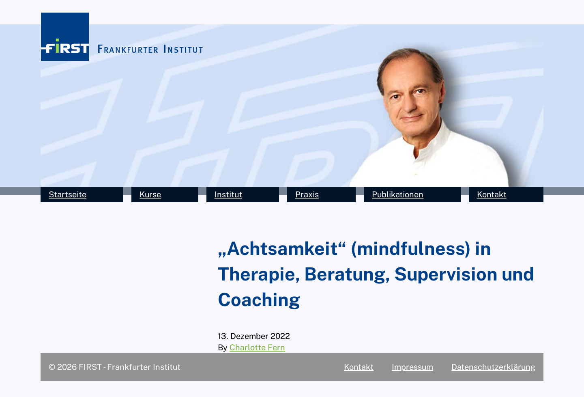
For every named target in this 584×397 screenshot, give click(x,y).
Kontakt (492, 194)
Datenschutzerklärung (493, 367)
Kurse (150, 194)
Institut (228, 194)
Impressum (412, 367)
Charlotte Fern (257, 347)
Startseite (67, 194)
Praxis (307, 194)
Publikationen (397, 194)
